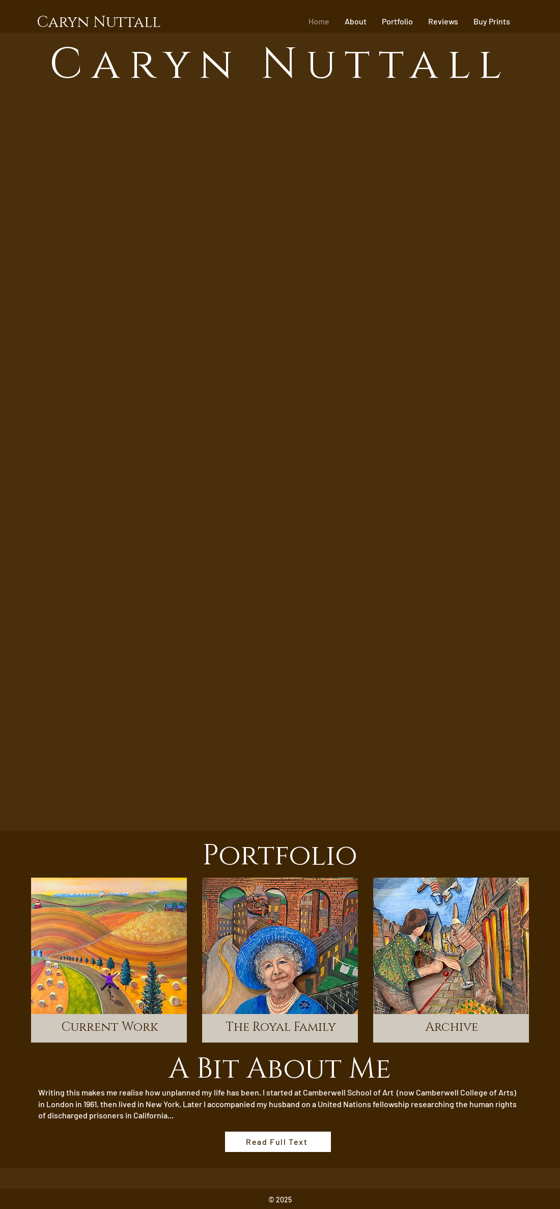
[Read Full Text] (278, 1142)
